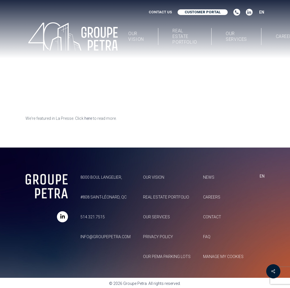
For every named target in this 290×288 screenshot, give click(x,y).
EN (261, 12)
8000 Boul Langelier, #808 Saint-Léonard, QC (103, 187)
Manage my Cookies (223, 256)
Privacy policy (158, 236)
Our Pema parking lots (167, 256)
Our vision (153, 177)
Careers (211, 197)
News (208, 177)
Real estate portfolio (166, 197)
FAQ (206, 236)
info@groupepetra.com (105, 236)
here (88, 118)
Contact (212, 217)
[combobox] (259, 12)
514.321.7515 (92, 217)
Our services (156, 217)
